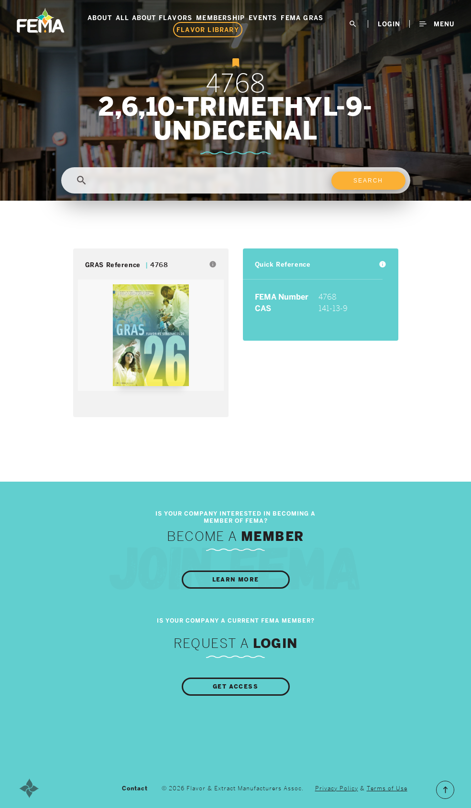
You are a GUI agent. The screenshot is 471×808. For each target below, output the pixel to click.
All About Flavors (154, 17)
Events (263, 17)
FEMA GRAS (302, 17)
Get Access (235, 686)
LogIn (389, 24)
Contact (135, 788)
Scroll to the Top (445, 790)
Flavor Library (207, 29)
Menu (436, 24)
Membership (220, 17)
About (100, 17)
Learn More (235, 579)
